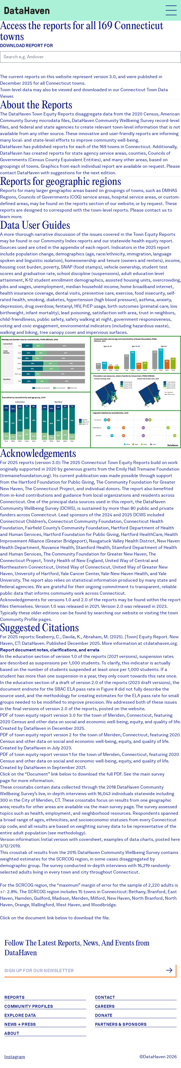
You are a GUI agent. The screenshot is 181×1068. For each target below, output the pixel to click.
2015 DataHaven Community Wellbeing (106, 852)
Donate (104, 1015)
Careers (105, 1006)
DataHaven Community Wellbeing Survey (113, 120)
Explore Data (20, 1015)
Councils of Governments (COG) (50, 197)
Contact (105, 997)
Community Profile (18, 619)
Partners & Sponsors (121, 1024)
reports (80, 203)
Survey (153, 852)
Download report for (26, 45)
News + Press (20, 1024)
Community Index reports (67, 240)
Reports (14, 997)
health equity (145, 240)
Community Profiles (28, 1006)
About (11, 1033)
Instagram (14, 1056)
